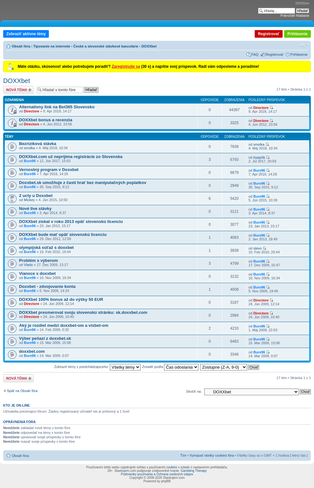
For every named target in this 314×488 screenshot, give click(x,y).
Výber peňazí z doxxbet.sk (45, 338)
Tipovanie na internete (51, 46)
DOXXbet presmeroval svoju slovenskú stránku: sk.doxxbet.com (83, 312)
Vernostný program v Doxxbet (49, 169)
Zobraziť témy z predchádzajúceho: (97, 367)
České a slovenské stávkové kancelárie (105, 46)
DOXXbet (149, 46)
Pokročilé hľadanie (294, 15)
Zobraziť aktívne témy (26, 34)
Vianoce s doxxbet (37, 273)
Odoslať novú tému (18, 90)
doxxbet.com (32, 351)
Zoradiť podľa (170, 367)
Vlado (28, 265)
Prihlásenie (297, 34)
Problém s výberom (38, 260)
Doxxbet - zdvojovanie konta (47, 286)
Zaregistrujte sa (126, 66)
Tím (183, 455)
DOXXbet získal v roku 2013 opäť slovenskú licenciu (71, 221)
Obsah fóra (21, 46)
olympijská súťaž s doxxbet (46, 247)
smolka (29, 148)
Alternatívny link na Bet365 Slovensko (57, 107)
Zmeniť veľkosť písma (303, 45)
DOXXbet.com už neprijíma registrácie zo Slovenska (70, 156)
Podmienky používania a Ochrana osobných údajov (157, 474)
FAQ (255, 54)
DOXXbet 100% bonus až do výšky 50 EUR (61, 299)
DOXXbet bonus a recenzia (45, 119)
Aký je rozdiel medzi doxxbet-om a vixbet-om (63, 325)
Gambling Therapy (194, 470)
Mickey (29, 200)
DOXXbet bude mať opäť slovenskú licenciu (63, 234)
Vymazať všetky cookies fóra (211, 455)
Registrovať (268, 34)
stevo (257, 248)
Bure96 (30, 161)
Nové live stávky (35, 208)
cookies (171, 467)
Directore (31, 111)
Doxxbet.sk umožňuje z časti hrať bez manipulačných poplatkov (82, 182)
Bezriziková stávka (37, 143)
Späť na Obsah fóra (22, 391)
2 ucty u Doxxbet (36, 195)
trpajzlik (259, 157)
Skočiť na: (194, 391)
